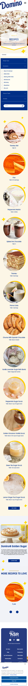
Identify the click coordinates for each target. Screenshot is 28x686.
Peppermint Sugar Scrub (14, 401)
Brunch (5, 88)
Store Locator (20, 649)
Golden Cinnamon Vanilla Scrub (14, 433)
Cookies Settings (14, 684)
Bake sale (5, 74)
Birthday (5, 82)
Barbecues (6, 79)
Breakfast (5, 85)
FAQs (8, 652)
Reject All (14, 681)
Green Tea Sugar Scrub (14, 465)
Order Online (20, 655)
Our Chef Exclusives (8, 655)
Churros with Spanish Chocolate (14, 337)
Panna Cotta (14, 306)
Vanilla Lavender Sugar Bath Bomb (14, 369)
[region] (14, 674)
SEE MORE (14, 508)
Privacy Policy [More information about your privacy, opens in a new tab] (13, 674)
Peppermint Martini (14, 210)
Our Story (8, 649)
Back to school (7, 71)
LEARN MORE (14, 560)
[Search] (14, 105)
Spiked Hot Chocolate (14, 242)
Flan (14, 178)
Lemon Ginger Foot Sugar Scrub (14, 497)
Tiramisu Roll (14, 146)
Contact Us (20, 658)
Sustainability (8, 658)
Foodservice (20, 652)
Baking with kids (7, 77)
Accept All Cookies (14, 677)
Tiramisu (14, 274)
